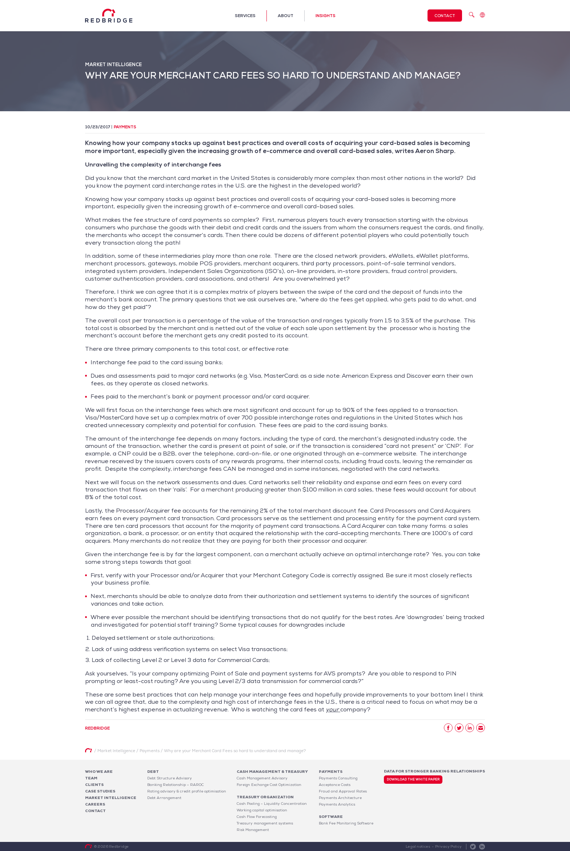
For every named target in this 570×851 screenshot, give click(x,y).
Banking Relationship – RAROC (175, 784)
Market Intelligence (110, 797)
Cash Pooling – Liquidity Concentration (272, 803)
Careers (95, 804)
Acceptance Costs (334, 784)
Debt (153, 771)
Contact (444, 15)
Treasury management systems (265, 823)
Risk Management (253, 829)
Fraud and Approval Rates (343, 791)
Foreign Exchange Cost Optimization (269, 784)
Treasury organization (265, 797)
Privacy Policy (448, 846)
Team (91, 778)
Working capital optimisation (262, 810)
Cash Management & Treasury (272, 771)
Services (245, 15)
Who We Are (99, 771)
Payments (125, 126)
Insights (326, 15)
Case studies (100, 791)
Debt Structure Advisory (169, 778)
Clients (94, 784)
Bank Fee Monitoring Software (346, 823)
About (285, 15)
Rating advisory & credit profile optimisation (186, 791)
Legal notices (418, 846)
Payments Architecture (340, 797)
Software (331, 816)
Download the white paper (413, 779)
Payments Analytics (337, 804)
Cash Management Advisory (262, 778)
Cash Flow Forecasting (257, 816)
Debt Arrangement (164, 797)
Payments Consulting (338, 778)
